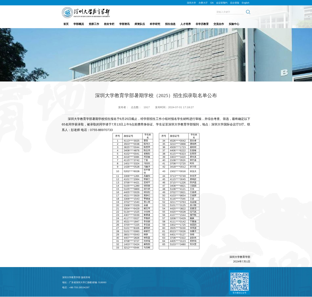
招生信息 (170, 24)
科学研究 (155, 24)
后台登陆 (234, 2)
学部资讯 (124, 24)
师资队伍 (140, 24)
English (245, 2)
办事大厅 (203, 2)
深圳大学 (191, 2)
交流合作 (219, 24)
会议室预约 (222, 2)
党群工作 (94, 24)
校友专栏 (109, 24)
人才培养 (185, 24)
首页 (66, 24)
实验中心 (234, 24)
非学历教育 (202, 24)
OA (212, 2)
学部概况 (78, 24)
